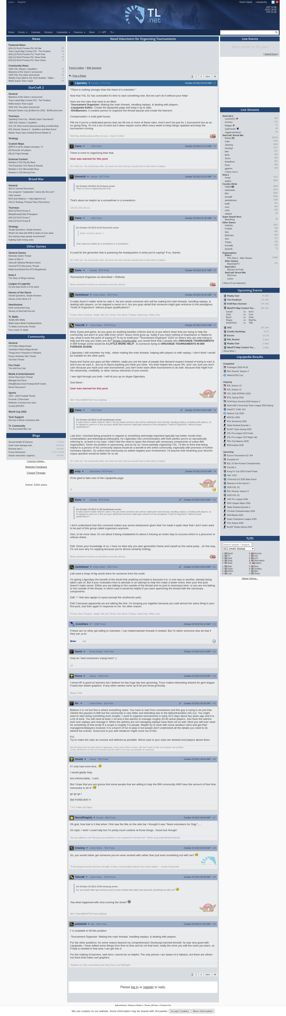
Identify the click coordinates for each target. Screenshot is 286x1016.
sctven (230, 278)
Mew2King (230, 219)
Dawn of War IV (16, 259)
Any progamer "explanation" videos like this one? (31, 192)
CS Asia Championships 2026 (241, 511)
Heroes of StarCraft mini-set (22, 311)
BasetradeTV (233, 264)
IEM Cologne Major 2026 (238, 503)
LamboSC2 (230, 119)
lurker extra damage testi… (21, 445)
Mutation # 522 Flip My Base (22, 162)
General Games (17, 252)
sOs (256, 556)
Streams (48, 32)
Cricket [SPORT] (16, 406)
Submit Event (271, 54)
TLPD (249, 538)
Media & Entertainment (21, 374)
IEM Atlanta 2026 (235, 515)
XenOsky (60, 455)
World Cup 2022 (17, 411)
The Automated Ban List (20, 429)
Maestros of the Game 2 (238, 483)
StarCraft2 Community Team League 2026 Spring (250, 405)
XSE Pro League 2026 (237, 499)
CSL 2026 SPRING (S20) (239, 393)
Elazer (258, 563)
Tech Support (16, 417)
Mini (227, 151)
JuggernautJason (233, 132)
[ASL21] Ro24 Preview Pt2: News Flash (27, 57)
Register (22, 2)
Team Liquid (245, 2)
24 (63, 81)
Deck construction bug (19, 307)
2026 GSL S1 (233, 495)
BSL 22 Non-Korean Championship (243, 463)
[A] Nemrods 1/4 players (20, 150)
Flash (230, 568)
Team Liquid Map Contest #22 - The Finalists (29, 51)
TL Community (17, 425)
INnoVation (259, 560)
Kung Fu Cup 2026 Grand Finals (242, 471)
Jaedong (229, 145)
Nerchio (258, 553)
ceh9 (227, 210)
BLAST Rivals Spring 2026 (239, 527)
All (215, 76)
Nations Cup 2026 (235, 413)
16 (63, 51)
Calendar (36, 32)
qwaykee (60, 449)
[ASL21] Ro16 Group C (19, 217)
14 (63, 75)
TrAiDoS (60, 442)
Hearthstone (15, 304)
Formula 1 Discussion (19, 399)
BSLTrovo (231, 275)
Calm (227, 141)
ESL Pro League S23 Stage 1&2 (242, 437)
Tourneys (14, 116)
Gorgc (228, 177)
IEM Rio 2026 (233, 417)
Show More (229, 351)
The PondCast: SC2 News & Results (26, 165)
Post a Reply (77, 75)
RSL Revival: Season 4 (238, 371)
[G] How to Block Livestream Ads (24, 420)
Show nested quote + (92, 233)
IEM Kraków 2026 (235, 445)
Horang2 (229, 148)
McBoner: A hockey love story (22, 402)
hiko (227, 232)
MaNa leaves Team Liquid (21, 81)
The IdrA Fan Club (17, 368)
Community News (19, 65)
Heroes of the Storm (20, 292)
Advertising (121, 1005)
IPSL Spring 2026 (235, 397)
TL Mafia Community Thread (22, 326)
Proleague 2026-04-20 (237, 367)
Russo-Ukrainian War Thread (22, 356)
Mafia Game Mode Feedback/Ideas (25, 323)
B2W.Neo (229, 235)
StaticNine (60, 445)
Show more (231, 172)
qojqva (228, 181)
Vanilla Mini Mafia (17, 320)
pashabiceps (231, 200)
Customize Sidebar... (36, 461)
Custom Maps (16, 143)
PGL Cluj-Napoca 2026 (238, 441)
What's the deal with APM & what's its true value (31, 233)
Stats (230, 563)
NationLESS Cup (235, 375)
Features (80, 32)
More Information (203, 1011)
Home (11, 32)
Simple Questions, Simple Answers (25, 229)
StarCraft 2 (36, 87)
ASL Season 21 (234, 389)
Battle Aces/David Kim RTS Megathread (27, 269)
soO (256, 558)
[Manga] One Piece (18, 380)
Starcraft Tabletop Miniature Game (25, 262)
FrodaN (228, 228)
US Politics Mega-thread (20, 346)
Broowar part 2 (15, 449)
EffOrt (230, 571)
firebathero (230, 161)
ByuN (230, 553)
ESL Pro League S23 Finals (240, 433)
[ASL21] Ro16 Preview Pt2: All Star (25, 48)
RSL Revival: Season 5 (238, 491)
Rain (230, 566)
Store (92, 32)
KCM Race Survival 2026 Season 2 (243, 401)
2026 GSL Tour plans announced (24, 75)
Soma (227, 158)
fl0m (227, 193)
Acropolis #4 (233, 459)
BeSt (227, 155)
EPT (102, 32)
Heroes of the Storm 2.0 (20, 299)
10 (63, 48)
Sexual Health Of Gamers (21, 442)
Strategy (13, 138)
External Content (18, 159)
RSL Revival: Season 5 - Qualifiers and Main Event (32, 129)
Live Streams (250, 110)
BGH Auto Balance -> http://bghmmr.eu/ (27, 198)
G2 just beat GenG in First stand (24, 287)
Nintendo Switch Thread (20, 256)
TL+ (112, 32)
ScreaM (228, 197)
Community (36, 336)
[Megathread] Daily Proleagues (23, 214)
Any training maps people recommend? (27, 236)
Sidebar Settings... (250, 578)
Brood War (36, 179)
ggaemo (229, 168)
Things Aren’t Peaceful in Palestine (25, 353)
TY (229, 556)
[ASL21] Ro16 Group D (19, 211)
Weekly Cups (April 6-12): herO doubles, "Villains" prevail (32, 78)
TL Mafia (13, 316)
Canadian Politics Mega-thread (23, 349)
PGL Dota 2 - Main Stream (239, 258)
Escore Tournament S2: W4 (240, 455)
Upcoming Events (250, 290)
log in (134, 987)
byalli (227, 203)
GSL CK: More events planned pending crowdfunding (33, 126)
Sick (227, 239)
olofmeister (230, 190)
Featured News (17, 45)
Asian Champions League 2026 (242, 519)
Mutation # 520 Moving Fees (22, 172)
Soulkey (258, 568)
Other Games (36, 246)
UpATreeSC (230, 129)
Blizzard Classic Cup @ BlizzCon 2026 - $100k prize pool (35, 110)
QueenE (229, 249)
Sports (12, 393)
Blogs (36, 435)
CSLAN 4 (231, 467)
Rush (227, 165)
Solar (230, 560)
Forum (23, 32)
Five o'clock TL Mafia (18, 330)
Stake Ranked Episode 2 (238, 507)
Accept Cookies (179, 1011)
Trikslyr (228, 242)
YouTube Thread (16, 359)
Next (208, 76)
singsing (229, 225)
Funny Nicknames (17, 452)
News (36, 39)
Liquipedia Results (250, 357)
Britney (228, 138)
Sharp (257, 573)
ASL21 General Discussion (21, 188)
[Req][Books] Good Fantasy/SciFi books (27, 384)
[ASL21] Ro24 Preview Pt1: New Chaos (27, 60)
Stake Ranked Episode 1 (238, 425)
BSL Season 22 (234, 385)
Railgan (228, 125)
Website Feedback (36, 466)
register (148, 987)
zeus (227, 207)
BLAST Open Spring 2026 (239, 429)
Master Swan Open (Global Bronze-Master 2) (30, 132)
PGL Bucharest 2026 (237, 421)
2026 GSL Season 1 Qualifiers (23, 69)
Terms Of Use (151, 1005)
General (13, 94)
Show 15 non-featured (234, 283)
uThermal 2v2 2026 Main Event (241, 479)
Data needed (15, 195)
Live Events (250, 39)
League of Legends (19, 283)
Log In (11, 2)
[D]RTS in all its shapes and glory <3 (26, 147)
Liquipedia (261, 2)
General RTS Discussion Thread (24, 266)
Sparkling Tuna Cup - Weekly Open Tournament (31, 119)
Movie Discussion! (17, 387)
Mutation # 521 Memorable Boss (24, 169)
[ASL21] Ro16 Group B (19, 221)
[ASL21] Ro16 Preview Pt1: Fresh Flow (27, 54)
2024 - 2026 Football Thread (22, 396)
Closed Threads (36, 472)
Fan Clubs (14, 365)
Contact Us (165, 1005)
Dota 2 (12, 275)
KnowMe (229, 245)
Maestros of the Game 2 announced (25, 72)
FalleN (228, 187)
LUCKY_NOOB (57, 452)
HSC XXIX (232, 475)
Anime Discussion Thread (21, 377)
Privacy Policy (135, 1005)
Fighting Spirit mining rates (21, 240)
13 (63, 69)
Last (230, 573)
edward (228, 214)
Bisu (256, 566)
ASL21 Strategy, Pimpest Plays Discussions (29, 202)
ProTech (229, 122)
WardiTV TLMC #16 (236, 409)
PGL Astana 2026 (235, 523)
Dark (230, 558)
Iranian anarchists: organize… (23, 455)
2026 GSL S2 (233, 487)
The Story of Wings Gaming (22, 278)
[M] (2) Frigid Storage (19, 153)
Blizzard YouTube (235, 269)
